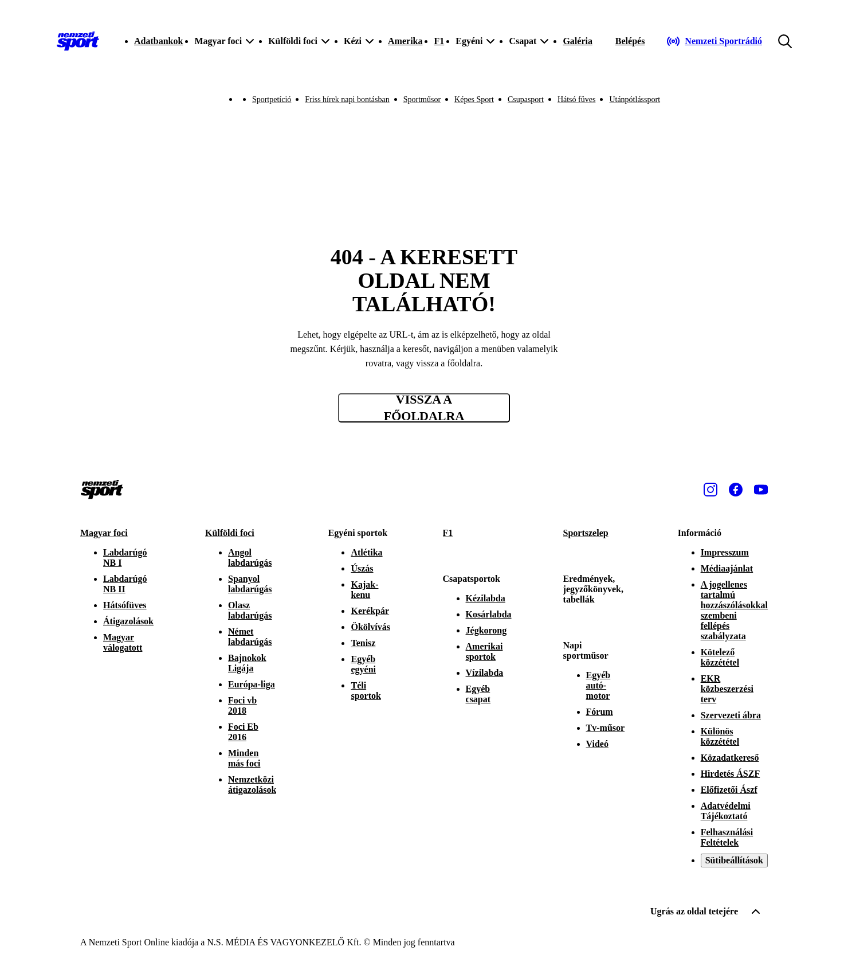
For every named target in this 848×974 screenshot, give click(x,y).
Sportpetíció (271, 99)
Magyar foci (104, 533)
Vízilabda (485, 673)
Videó (597, 744)
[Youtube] (761, 489)
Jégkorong (486, 630)
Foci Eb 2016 (243, 732)
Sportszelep (585, 533)
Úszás (362, 568)
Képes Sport (474, 99)
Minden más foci (244, 758)
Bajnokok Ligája (247, 663)
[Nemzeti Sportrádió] (714, 41)
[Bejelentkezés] (630, 41)
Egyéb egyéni (363, 664)
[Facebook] (736, 489)
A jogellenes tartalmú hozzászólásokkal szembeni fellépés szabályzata (734, 610)
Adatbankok (158, 41)
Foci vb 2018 (242, 705)
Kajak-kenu (364, 590)
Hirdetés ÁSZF (730, 774)
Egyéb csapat (478, 694)
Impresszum (725, 552)
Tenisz (363, 643)
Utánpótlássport (634, 99)
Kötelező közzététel (720, 657)
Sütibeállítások (734, 860)
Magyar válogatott (122, 642)
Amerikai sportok (484, 651)
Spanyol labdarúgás (250, 584)
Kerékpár (370, 611)
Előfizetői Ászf (729, 790)
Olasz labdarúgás (250, 610)
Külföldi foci (229, 533)
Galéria (577, 41)
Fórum (599, 712)
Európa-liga (251, 684)
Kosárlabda (489, 614)
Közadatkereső (730, 757)
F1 (439, 41)
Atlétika (366, 552)
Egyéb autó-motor (598, 685)
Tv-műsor (605, 728)
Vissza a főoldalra (424, 408)
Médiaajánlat (727, 568)
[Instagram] (710, 489)
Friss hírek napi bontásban (347, 99)
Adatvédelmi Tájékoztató (726, 811)
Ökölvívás (370, 627)
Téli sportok (365, 690)
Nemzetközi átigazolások (252, 784)
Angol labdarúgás (250, 557)
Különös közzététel (720, 736)
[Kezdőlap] (78, 41)
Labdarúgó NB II (125, 584)
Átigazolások (128, 621)
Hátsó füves (577, 99)
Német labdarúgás (250, 637)
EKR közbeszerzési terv (727, 689)
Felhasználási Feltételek (727, 837)
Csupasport (526, 99)
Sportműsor (422, 99)
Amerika (405, 41)
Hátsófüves (125, 605)
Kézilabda (485, 598)
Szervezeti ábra (731, 715)
